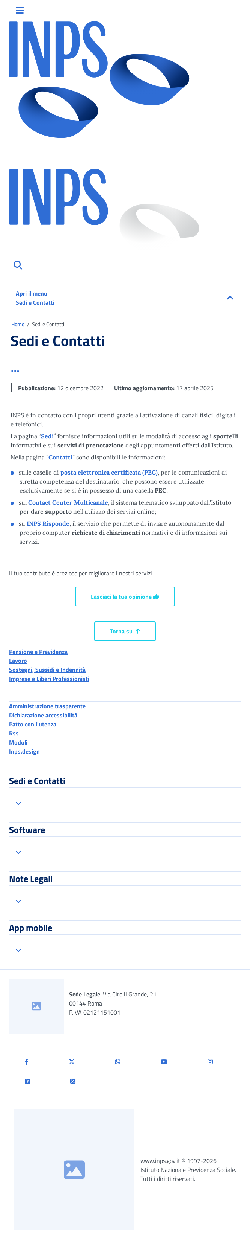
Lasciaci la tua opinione (125, 596)
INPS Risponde (48, 523)
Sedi (47, 436)
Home (18, 324)
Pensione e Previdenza (38, 651)
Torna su (125, 631)
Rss (14, 733)
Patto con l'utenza (32, 724)
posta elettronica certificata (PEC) (109, 472)
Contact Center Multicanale (68, 502)
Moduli (18, 742)
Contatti (60, 457)
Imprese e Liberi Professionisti (49, 678)
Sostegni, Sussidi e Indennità (47, 669)
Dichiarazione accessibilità (43, 715)
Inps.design (24, 751)
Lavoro (18, 660)
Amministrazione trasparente (47, 706)
